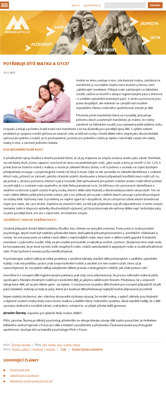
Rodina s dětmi (21, 349)
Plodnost (37, 349)
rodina (67, 344)
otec (59, 344)
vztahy (76, 344)
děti (44, 344)
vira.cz (76, 5)
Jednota (50, 349)
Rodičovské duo (20, 369)
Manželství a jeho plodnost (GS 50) (31, 381)
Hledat (155, 5)
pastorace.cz (92, 5)
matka (51, 344)
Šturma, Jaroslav (20, 344)
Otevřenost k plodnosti (24, 375)
